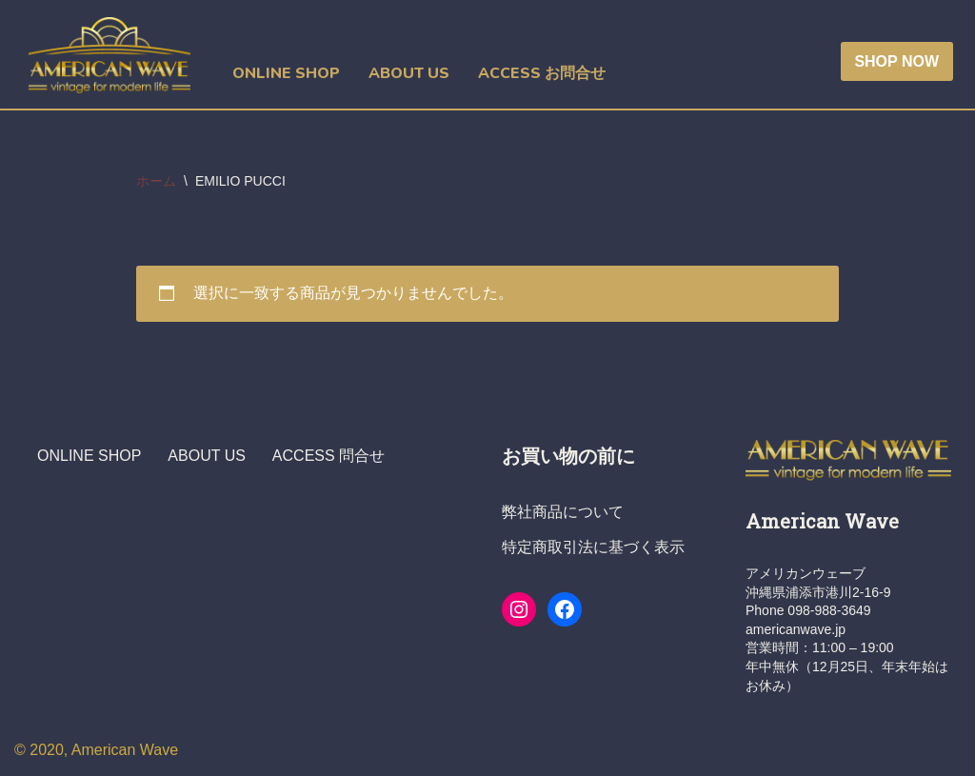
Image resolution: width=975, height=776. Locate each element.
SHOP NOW (896, 61)
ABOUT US (408, 73)
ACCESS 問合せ (328, 456)
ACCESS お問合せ (542, 73)
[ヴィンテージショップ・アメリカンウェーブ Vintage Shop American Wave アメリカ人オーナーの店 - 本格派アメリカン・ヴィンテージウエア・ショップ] (114, 55)
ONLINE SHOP (286, 73)
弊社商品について (563, 512)
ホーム (156, 181)
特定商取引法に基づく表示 (593, 547)
